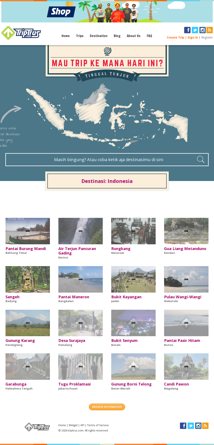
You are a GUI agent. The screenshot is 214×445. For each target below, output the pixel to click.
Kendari (169, 253)
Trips (80, 35)
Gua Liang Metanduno (185, 248)
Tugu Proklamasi (74, 384)
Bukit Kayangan (126, 296)
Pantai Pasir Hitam (182, 340)
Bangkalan (66, 301)
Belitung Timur (16, 253)
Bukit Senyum (124, 340)
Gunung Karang (20, 340)
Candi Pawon (176, 384)
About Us (133, 35)
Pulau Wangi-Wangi (182, 296)
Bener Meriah (120, 388)
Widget (73, 425)
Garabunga (15, 384)
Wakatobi (171, 301)
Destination (98, 35)
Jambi (115, 301)
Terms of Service (98, 425)
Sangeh (12, 296)
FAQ (149, 35)
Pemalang (65, 345)
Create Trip (175, 37)
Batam (116, 345)
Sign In (193, 37)
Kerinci (63, 257)
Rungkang (120, 248)
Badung (11, 301)
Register (207, 37)
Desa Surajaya (71, 340)
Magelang (171, 388)
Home (66, 35)
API (82, 425)
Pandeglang (14, 345)
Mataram (117, 253)
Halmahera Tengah (19, 388)
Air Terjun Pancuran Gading (77, 251)
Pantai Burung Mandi (25, 248)
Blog (117, 35)
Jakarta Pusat (68, 388)
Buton (168, 345)
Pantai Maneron (73, 296)
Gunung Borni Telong (131, 384)
